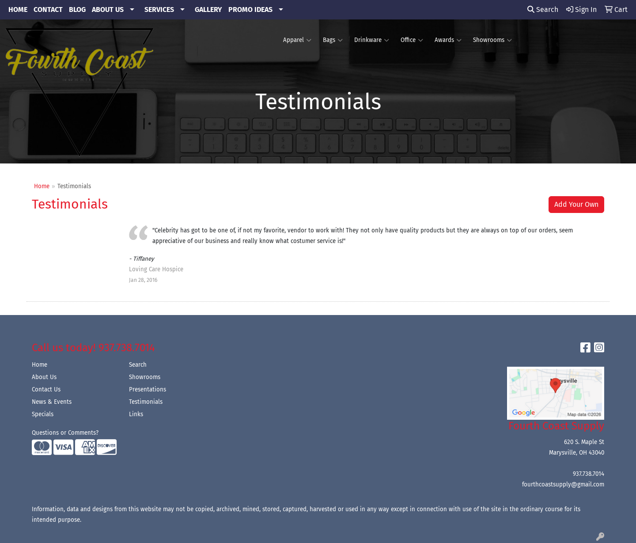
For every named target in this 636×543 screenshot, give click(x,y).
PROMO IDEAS (250, 9)
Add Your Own (576, 204)
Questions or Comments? (65, 433)
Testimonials (146, 402)
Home (41, 186)
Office (412, 40)
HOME (17, 9)
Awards (448, 40)
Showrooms (492, 40)
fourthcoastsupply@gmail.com (563, 484)
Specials (42, 414)
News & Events (52, 402)
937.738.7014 (588, 474)
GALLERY (208, 9)
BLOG (77, 9)
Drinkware (371, 40)
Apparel (297, 40)
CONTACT (48, 9)
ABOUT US (108, 9)
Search (542, 9)
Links (136, 414)
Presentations (147, 389)
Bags (333, 40)
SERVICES (159, 9)
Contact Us (46, 389)
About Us (44, 377)
